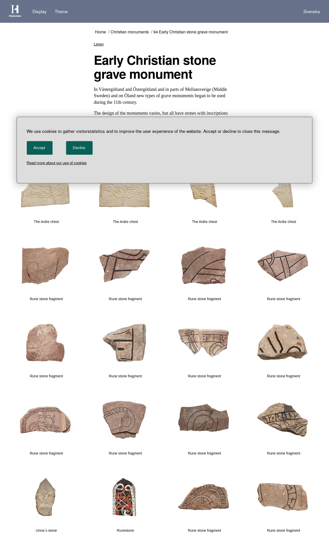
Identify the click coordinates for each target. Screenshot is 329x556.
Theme (61, 11)
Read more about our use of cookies (57, 162)
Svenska (311, 11)
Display (39, 11)
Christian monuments (130, 32)
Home (100, 32)
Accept (39, 147)
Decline (79, 147)
